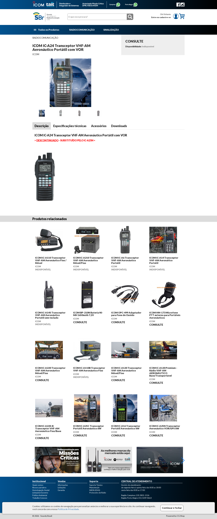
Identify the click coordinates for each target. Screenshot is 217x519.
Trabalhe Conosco (39, 498)
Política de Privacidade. (68, 509)
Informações (63, 485)
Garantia (61, 490)
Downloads (119, 126)
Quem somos (37, 485)
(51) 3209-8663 (145, 498)
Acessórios (98, 126)
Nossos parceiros (39, 487)
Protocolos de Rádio (97, 493)
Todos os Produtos (47, 29)
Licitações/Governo (40, 493)
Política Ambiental (39, 495)
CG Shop (181, 516)
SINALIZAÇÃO (111, 29)
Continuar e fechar (172, 508)
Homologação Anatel (40, 490)
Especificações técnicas (69, 126)
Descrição (42, 126)
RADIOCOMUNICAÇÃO (82, 29)
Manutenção (94, 487)
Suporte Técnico (96, 485)
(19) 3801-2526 (142, 495)
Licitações (62, 487)
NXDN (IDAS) (94, 490)
